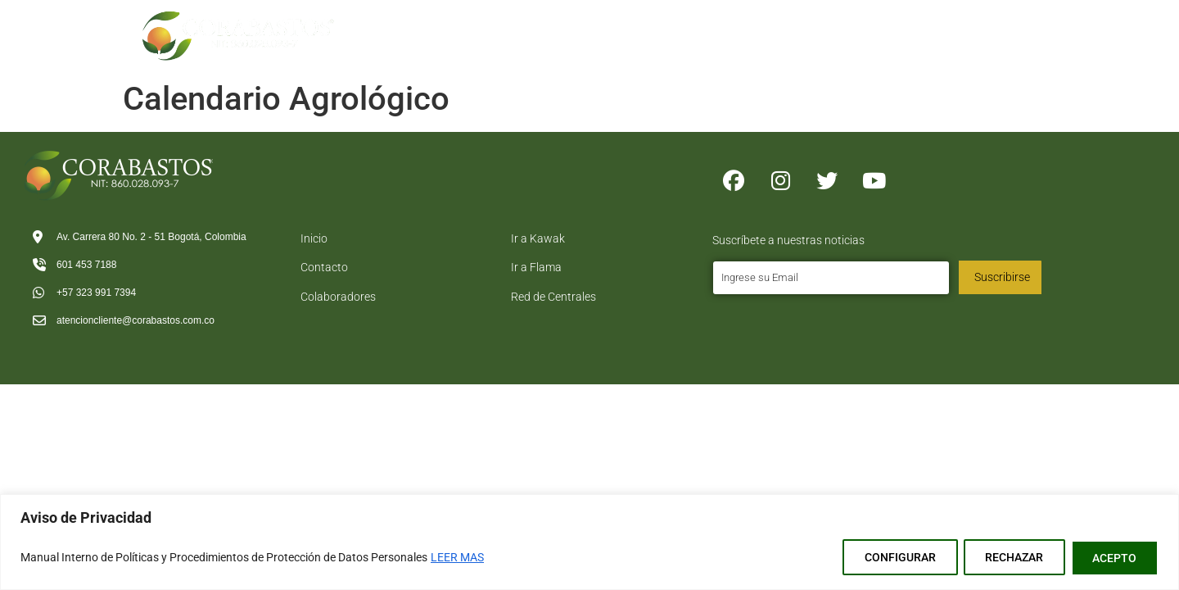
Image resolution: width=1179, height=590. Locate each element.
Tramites (674, 25)
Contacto (1000, 25)
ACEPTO (1113, 558)
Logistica (768, 25)
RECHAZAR (1007, 558)
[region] (589, 543)
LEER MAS (457, 558)
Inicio (490, 25)
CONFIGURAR (888, 558)
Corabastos (574, 25)
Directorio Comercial (884, 25)
